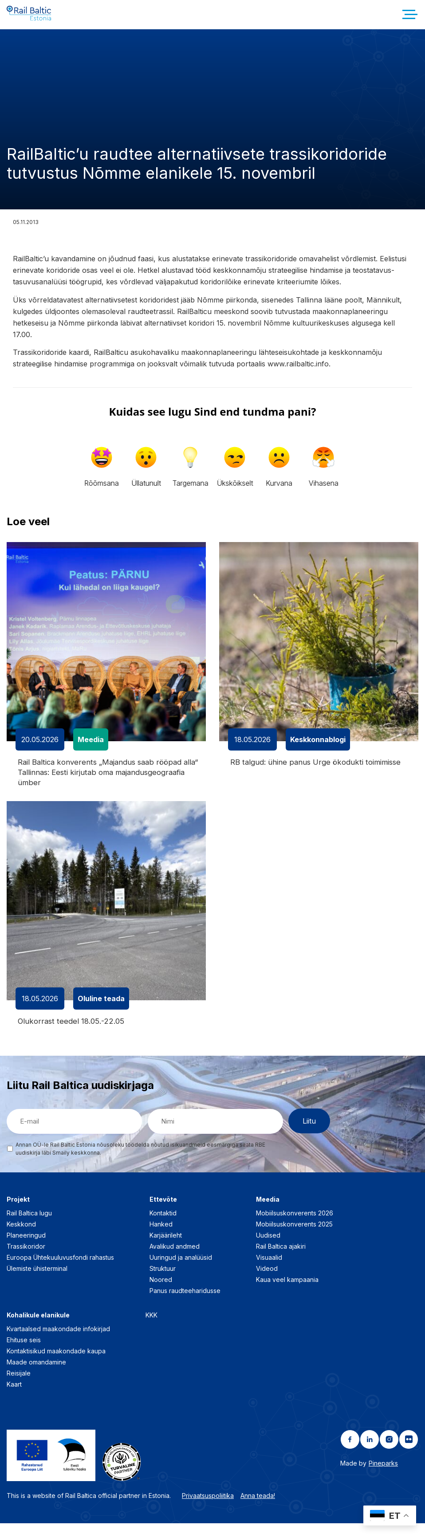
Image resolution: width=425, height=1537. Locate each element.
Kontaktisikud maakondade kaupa (56, 1364)
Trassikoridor (26, 1259)
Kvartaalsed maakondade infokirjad (58, 1342)
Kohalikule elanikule (38, 1328)
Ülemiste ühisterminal (37, 1281)
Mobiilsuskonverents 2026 (294, 1226)
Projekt (18, 1212)
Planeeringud (26, 1248)
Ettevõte (163, 1212)
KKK (151, 1328)
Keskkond (21, 1237)
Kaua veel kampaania (287, 1293)
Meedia (91, 749)
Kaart (14, 1397)
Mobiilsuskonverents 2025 (294, 1237)
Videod (267, 1281)
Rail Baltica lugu (29, 1226)
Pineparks (383, 1476)
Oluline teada (101, 1011)
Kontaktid (163, 1226)
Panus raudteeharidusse (185, 1304)
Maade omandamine (36, 1375)
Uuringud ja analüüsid (181, 1270)
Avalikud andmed (175, 1259)
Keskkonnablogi (318, 749)
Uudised (268, 1248)
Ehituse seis (24, 1353)
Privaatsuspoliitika (208, 1509)
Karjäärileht (166, 1248)
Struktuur (163, 1281)
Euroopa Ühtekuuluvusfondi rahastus (60, 1270)
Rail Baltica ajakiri (281, 1259)
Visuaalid (269, 1270)
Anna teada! (257, 1509)
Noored (161, 1293)
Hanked (161, 1237)
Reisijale (19, 1386)
